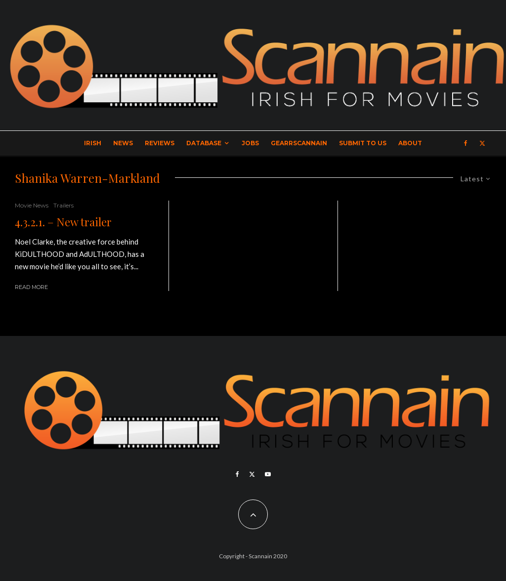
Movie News (31, 205)
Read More (31, 287)
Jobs (250, 143)
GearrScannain (299, 143)
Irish (92, 143)
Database (203, 143)
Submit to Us (362, 143)
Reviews (159, 143)
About (410, 143)
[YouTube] (268, 474)
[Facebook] (465, 143)
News (123, 143)
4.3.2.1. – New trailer (63, 221)
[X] (482, 143)
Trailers (63, 205)
